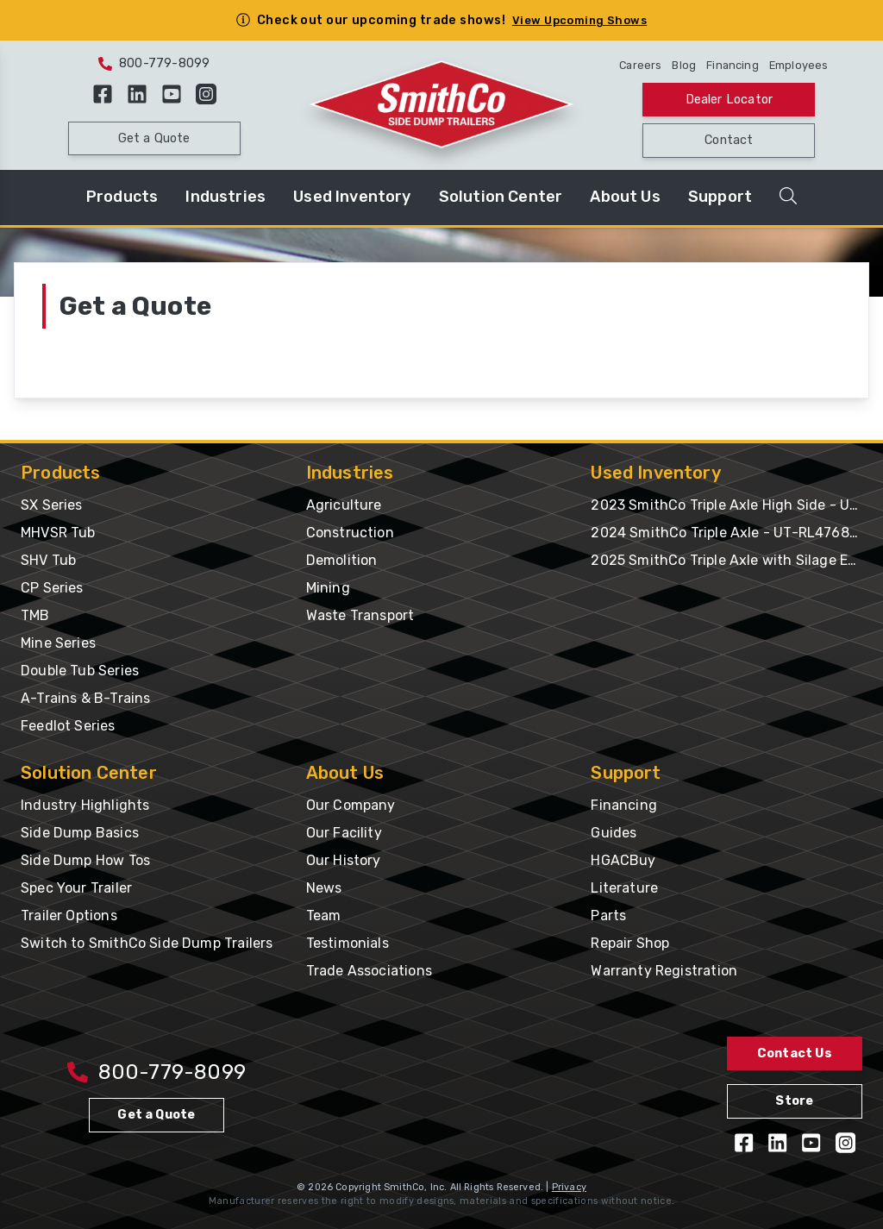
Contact (729, 140)
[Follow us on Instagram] (206, 94)
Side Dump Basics (80, 833)
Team (323, 915)
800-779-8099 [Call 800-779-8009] (156, 1072)
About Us (625, 196)
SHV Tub (48, 560)
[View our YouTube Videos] (171, 94)
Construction (350, 532)
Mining (328, 588)
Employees (799, 65)
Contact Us (794, 1053)
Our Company (351, 805)
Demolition (342, 560)
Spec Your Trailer (76, 888)
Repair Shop (630, 943)
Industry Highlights (85, 805)
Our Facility (344, 833)
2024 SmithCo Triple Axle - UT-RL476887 (726, 532)
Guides (613, 833)
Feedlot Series (68, 726)
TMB (35, 615)
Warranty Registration (664, 971)
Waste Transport (360, 615)
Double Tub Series (80, 670)
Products (122, 196)
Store (794, 1101)
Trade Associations (369, 971)
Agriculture (344, 505)
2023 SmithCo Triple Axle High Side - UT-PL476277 (726, 505)
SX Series (52, 505)
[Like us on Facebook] (102, 94)
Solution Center (501, 196)
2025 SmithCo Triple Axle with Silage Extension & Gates (726, 560)
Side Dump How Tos (85, 860)
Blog (684, 65)
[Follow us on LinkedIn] (137, 94)
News (324, 888)
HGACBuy (623, 860)
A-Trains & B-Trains (85, 698)
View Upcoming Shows (579, 20)
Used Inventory (352, 196)
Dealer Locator (729, 99)
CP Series (52, 588)
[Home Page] (441, 105)
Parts (608, 915)
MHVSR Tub (58, 532)
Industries (225, 196)
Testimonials (347, 943)
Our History (343, 860)
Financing (732, 65)
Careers (640, 65)
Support (720, 196)
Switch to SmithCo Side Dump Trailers (146, 943)
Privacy (569, 1187)
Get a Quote (154, 138)
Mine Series (58, 643)
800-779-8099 (154, 63)
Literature (624, 888)
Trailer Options (69, 915)
